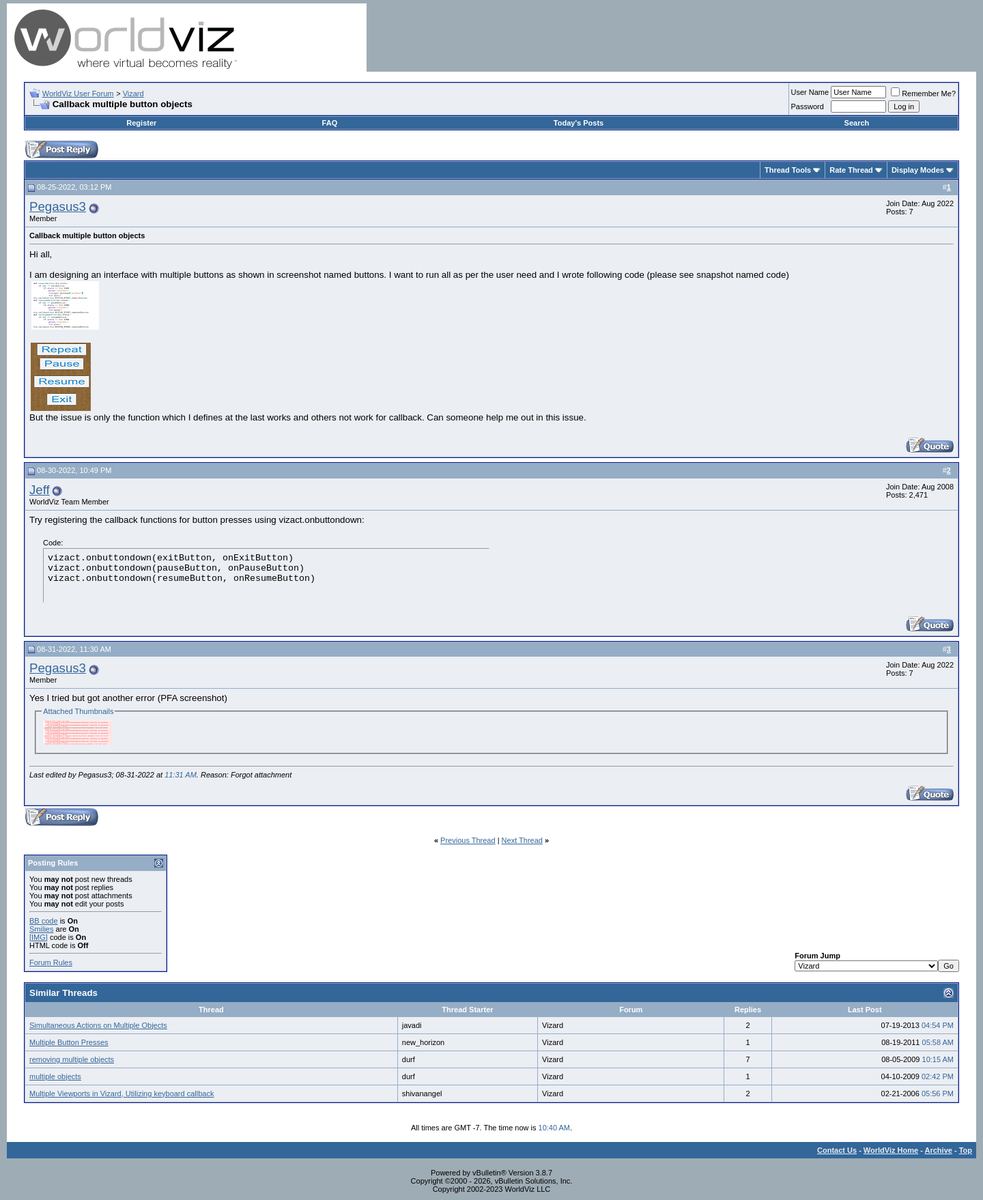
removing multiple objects (71, 1059)
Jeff (39, 490)
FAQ (330, 123)
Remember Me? (923, 93)
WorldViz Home (891, 1150)
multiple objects (55, 1076)
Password (807, 106)
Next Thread (522, 840)
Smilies (41, 929)
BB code (43, 921)
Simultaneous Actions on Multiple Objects (98, 1025)
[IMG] (38, 937)
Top (965, 1150)
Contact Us (837, 1150)
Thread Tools (788, 170)
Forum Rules (50, 962)
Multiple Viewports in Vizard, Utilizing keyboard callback (121, 1093)
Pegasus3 (57, 206)
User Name (810, 92)
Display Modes (918, 170)
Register (141, 123)
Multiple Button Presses (69, 1042)
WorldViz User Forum (78, 93)
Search (857, 123)
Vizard (133, 93)
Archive (938, 1150)
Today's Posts (578, 123)
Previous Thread (468, 840)
